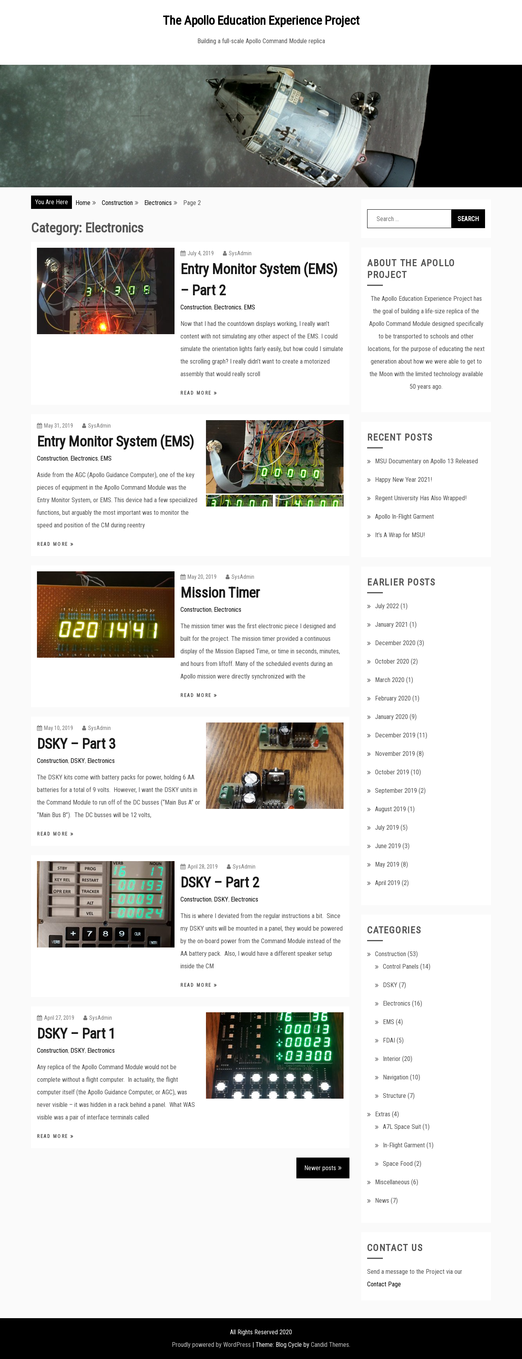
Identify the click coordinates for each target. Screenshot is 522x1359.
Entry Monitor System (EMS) (115, 441)
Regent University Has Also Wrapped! (421, 498)
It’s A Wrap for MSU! (400, 535)
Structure (394, 1095)
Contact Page (384, 1284)
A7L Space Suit (402, 1126)
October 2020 (392, 661)
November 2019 (395, 753)
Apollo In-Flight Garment (404, 516)
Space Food (398, 1163)
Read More (197, 393)
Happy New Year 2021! (403, 479)
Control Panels (401, 966)
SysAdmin (237, 253)
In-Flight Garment (404, 1145)
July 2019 (387, 827)
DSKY (77, 761)
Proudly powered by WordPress (211, 1344)
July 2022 (387, 606)
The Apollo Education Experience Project (261, 20)
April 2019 (387, 883)
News (382, 1200)
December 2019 (395, 735)
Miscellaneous (392, 1182)
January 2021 (391, 624)
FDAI (389, 1040)
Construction (195, 307)
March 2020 (389, 680)
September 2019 (396, 790)
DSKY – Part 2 (219, 882)
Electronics (227, 307)
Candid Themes (330, 1344)
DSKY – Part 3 (76, 744)
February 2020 (393, 698)
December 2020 (395, 643)
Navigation (395, 1077)
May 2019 (387, 864)
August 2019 (390, 809)
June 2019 (388, 846)
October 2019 (392, 772)
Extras (382, 1114)
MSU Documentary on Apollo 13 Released (426, 461)
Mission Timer (220, 593)
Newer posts (320, 1168)
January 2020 (391, 717)
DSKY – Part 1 (76, 1034)
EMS (249, 307)
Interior (392, 1059)
